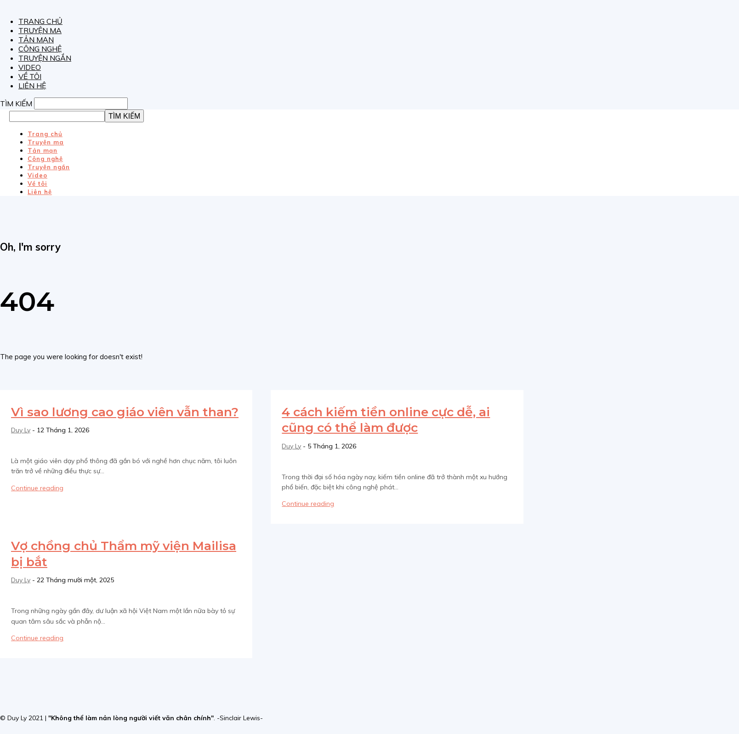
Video (29, 67)
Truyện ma (40, 30)
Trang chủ (40, 21)
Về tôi (29, 76)
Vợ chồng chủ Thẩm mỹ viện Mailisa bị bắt (111, 553)
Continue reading (37, 503)
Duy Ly (20, 446)
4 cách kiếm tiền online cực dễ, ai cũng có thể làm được (391, 419)
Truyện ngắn (44, 58)
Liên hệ (32, 85)
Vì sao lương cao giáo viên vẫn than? (116, 419)
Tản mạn (36, 39)
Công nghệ (40, 48)
